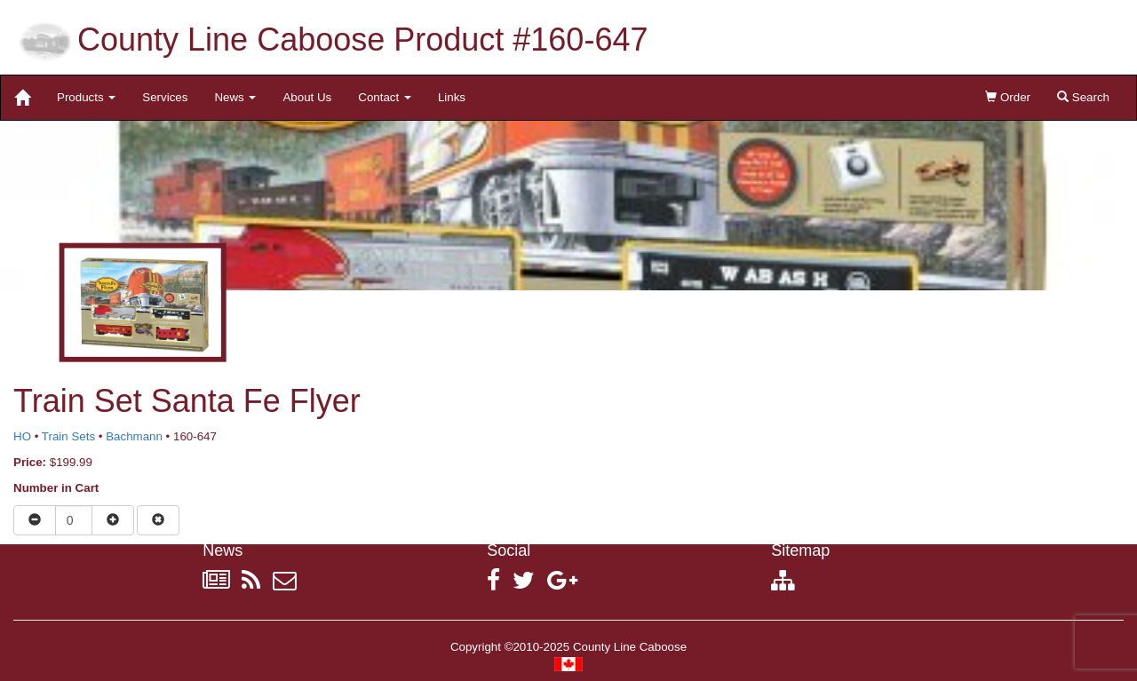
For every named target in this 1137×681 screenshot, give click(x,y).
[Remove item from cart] (158, 520)
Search (1083, 97)
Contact (384, 97)
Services (164, 97)
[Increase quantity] (112, 520)
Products (86, 97)
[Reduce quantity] (34, 520)
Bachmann (134, 436)
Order (1007, 97)
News (235, 97)
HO (22, 436)
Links (451, 97)
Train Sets (68, 436)
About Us (306, 97)
